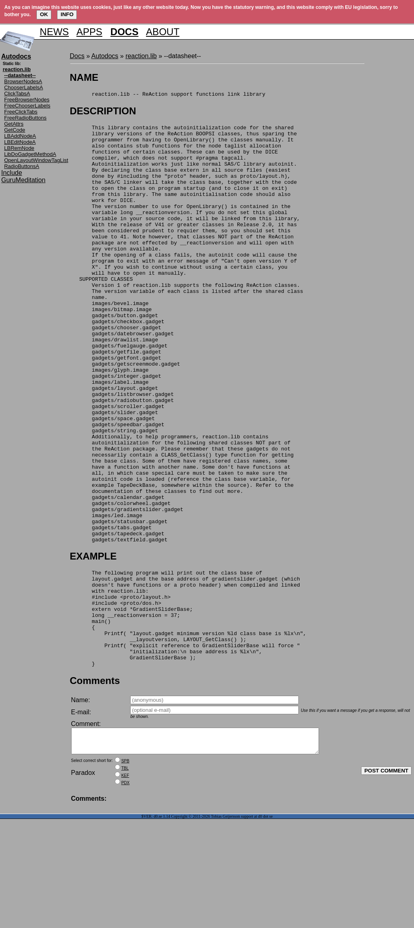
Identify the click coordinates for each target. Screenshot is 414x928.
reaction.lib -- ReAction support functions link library (168, 95)
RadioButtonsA (21, 166)
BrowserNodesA (23, 81)
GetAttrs (13, 124)
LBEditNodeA (20, 142)
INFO (67, 14)
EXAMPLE (93, 641)
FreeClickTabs (20, 112)
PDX (125, 892)
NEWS (54, 31)
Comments (95, 784)
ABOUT (163, 31)
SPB (125, 870)
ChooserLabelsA (23, 87)
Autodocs (104, 56)
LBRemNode (19, 148)
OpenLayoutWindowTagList (36, 160)
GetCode (14, 130)
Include (11, 172)
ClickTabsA (17, 93)
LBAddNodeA (20, 136)
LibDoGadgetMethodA (30, 154)
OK (44, 14)
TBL (125, 877)
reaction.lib (140, 56)
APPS (89, 31)
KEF (125, 884)
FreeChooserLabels (27, 106)
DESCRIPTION (103, 112)
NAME (84, 77)
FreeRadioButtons (25, 118)
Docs (77, 56)
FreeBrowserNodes (26, 100)
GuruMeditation (23, 180)
